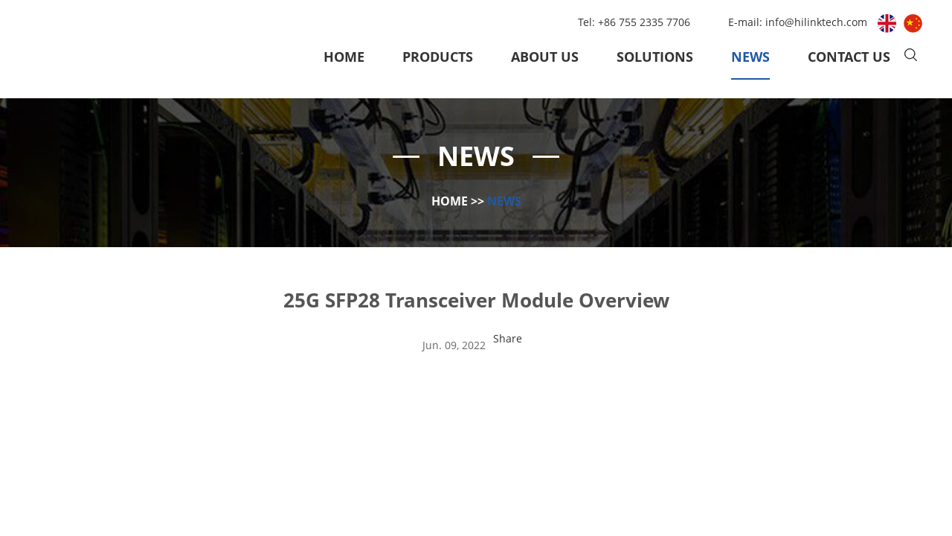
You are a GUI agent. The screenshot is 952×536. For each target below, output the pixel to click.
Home (344, 57)
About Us (545, 57)
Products (437, 57)
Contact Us (849, 57)
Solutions (655, 57)
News (750, 57)
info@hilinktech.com (817, 22)
